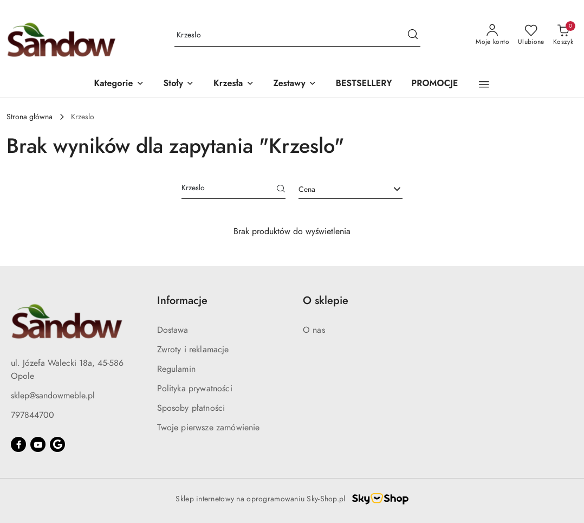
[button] (118, 84)
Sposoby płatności (191, 408)
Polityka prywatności (194, 389)
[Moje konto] (492, 35)
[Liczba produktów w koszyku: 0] (563, 35)
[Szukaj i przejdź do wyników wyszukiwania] (412, 35)
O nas (314, 330)
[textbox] (337, 189)
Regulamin (176, 369)
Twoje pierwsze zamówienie (208, 428)
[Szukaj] (281, 189)
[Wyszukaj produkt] (297, 35)
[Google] (57, 444)
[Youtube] (38, 444)
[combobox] (351, 189)
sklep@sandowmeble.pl (53, 396)
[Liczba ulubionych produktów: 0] (531, 35)
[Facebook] (18, 444)
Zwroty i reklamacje (193, 350)
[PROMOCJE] (435, 84)
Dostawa (173, 330)
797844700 (32, 415)
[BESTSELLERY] (364, 84)
